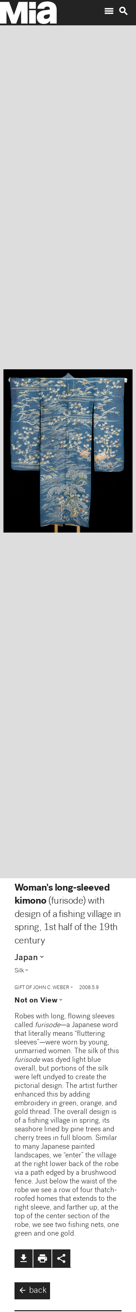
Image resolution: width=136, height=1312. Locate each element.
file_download (23, 1258)
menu (108, 11)
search (123, 11)
